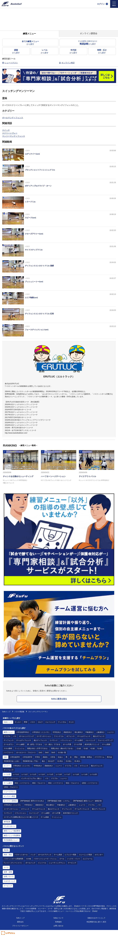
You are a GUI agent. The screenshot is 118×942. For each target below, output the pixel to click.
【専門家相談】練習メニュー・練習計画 (87, 801)
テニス (71, 722)
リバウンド (54, 740)
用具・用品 (8, 855)
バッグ (33, 855)
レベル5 (50, 774)
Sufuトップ (6, 712)
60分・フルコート (38, 783)
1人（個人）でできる (52, 744)
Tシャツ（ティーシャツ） (13, 863)
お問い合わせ (58, 926)
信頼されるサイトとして (96, 918)
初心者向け (79, 732)
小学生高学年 (27, 757)
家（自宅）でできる (34, 744)
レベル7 (67, 774)
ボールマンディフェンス (12, 118)
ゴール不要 (78, 744)
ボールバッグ (30, 863)
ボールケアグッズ (44, 855)
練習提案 (7, 822)
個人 (43, 761)
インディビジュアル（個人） (31, 778)
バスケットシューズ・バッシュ (45, 859)
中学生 (37, 757)
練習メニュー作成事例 (12, 835)
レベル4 (41, 774)
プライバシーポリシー (20, 926)
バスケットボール (21, 855)
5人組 (99, 748)
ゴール (61, 859)
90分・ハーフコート (55, 783)
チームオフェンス (83, 736)
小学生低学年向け (22, 732)
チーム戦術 (106, 744)
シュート (110, 732)
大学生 (52, 757)
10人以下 (51, 761)
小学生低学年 (15, 757)
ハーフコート (9, 752)
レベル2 (24, 774)
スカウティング (9, 881)
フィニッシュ (19, 748)
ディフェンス (9, 740)
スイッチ (6, 130)
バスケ (32, 722)
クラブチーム (99, 757)
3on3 (53, 752)
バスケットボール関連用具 (13, 859)
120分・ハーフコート (90, 783)
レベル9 (84, 774)
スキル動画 (8, 748)
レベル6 (59, 774)
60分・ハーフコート (22, 783)
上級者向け (100, 732)
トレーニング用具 (85, 855)
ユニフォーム (88, 859)
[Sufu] (11, 4)
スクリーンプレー (9, 133)
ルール (6, 867)
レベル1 (16, 774)
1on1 (40, 752)
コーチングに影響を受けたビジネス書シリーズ (21, 817)
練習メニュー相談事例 (12, 831)
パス (14, 736)
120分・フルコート (11, 787)
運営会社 (20, 922)
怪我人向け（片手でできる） (37, 748)
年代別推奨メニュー (11, 840)
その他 (28, 859)
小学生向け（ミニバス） (41, 732)
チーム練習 (20, 744)
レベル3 (33, 774)
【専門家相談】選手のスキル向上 (32, 801)
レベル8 (76, 774)
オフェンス (70, 736)
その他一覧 (62, 752)
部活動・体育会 (86, 757)
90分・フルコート (72, 783)
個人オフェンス (98, 736)
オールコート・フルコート (26, 752)
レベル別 (7, 774)
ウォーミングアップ (105, 740)
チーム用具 (58, 855)
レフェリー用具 (70, 855)
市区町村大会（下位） (31, 761)
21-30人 (69, 761)
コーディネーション (43, 736)
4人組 (92, 748)
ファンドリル (59, 736)
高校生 (45, 757)
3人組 (86, 748)
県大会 (109, 757)
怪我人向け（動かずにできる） (62, 748)
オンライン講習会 (10, 801)
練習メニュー (9, 732)
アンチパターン (9, 826)
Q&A (5, 757)
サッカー (18, 722)
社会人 (60, 757)
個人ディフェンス (40, 740)
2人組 (79, 748)
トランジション (66, 740)
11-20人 (60, 761)
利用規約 (58, 922)
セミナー (7, 766)
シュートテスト (9, 792)
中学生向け (57, 732)
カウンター (99, 855)
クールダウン (9, 744)
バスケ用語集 (19, 712)
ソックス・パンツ (73, 859)
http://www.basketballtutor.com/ (16, 433)
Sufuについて (58, 918)
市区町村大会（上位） (12, 761)
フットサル (62, 722)
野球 (25, 722)
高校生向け (68, 732)
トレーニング (50, 722)
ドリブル (7, 736)
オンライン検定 (9, 796)
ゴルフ (40, 722)
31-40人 (77, 761)
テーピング (72, 863)
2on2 (47, 752)
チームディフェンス (23, 740)
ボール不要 (67, 744)
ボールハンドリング (26, 736)
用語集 (6, 850)
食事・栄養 (8, 872)
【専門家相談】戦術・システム (58, 801)
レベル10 (93, 774)
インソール (42, 863)
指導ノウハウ (9, 877)
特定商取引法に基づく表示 (96, 922)
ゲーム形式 (79, 740)
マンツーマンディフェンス (13, 136)
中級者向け (89, 732)
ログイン (101, 4)
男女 (76, 757)
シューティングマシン (57, 863)
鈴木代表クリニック (92, 744)
